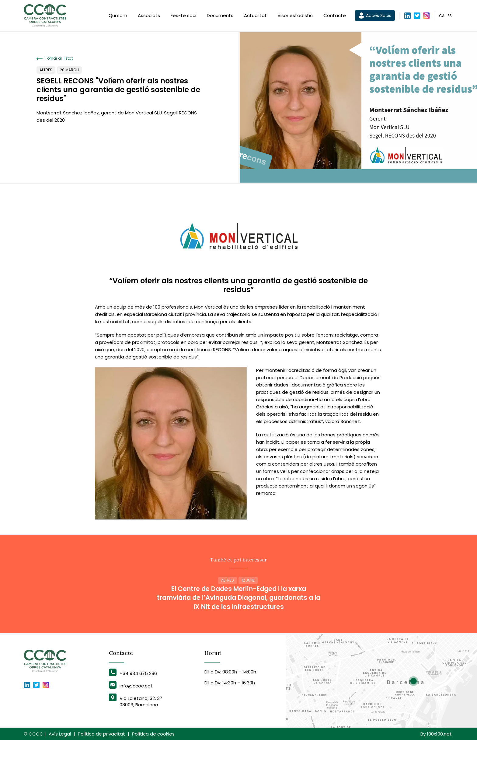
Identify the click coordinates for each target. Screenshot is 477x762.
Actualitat (255, 16)
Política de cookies (153, 756)
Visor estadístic (295, 16)
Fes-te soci (183, 16)
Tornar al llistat (55, 58)
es (449, 16)
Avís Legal (60, 756)
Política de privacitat (101, 756)
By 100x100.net (436, 756)
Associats (149, 16)
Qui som (118, 16)
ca (441, 16)
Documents (220, 16)
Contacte (334, 16)
